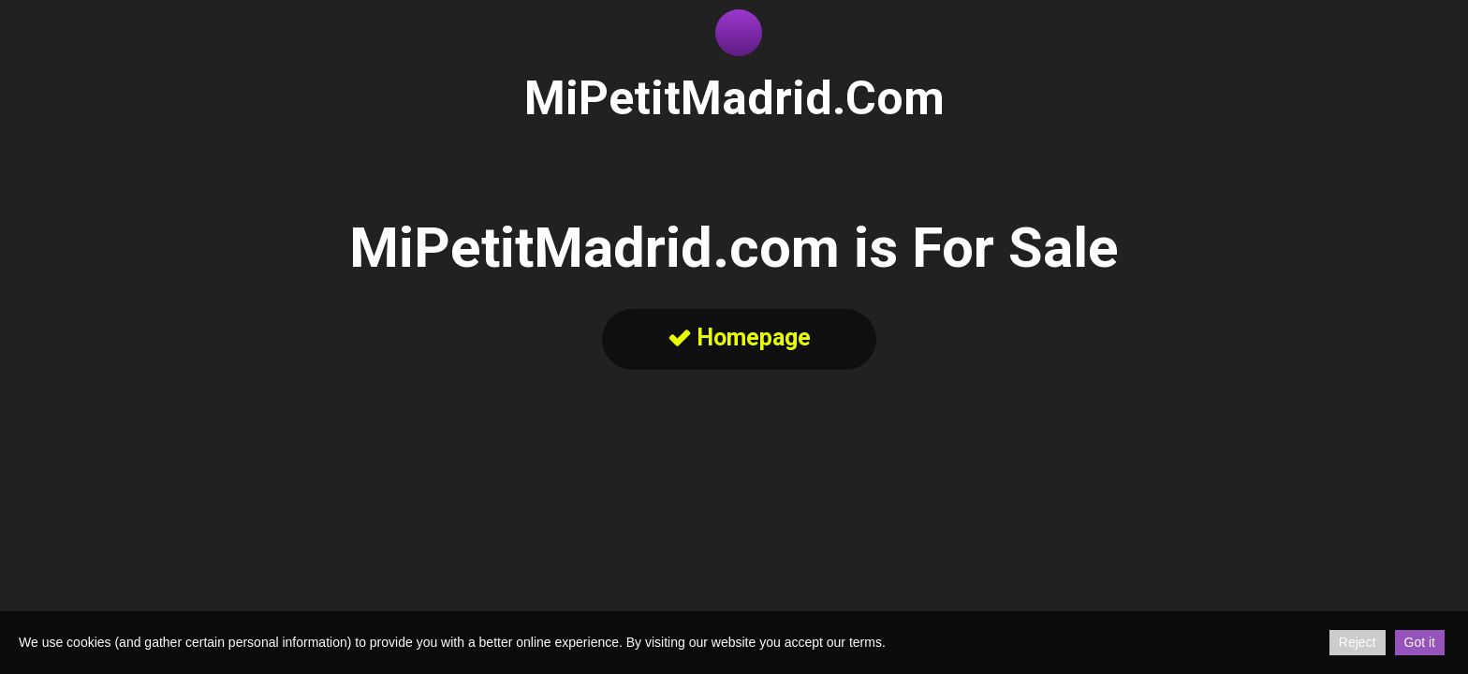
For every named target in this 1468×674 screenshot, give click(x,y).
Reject (1357, 642)
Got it (1419, 642)
